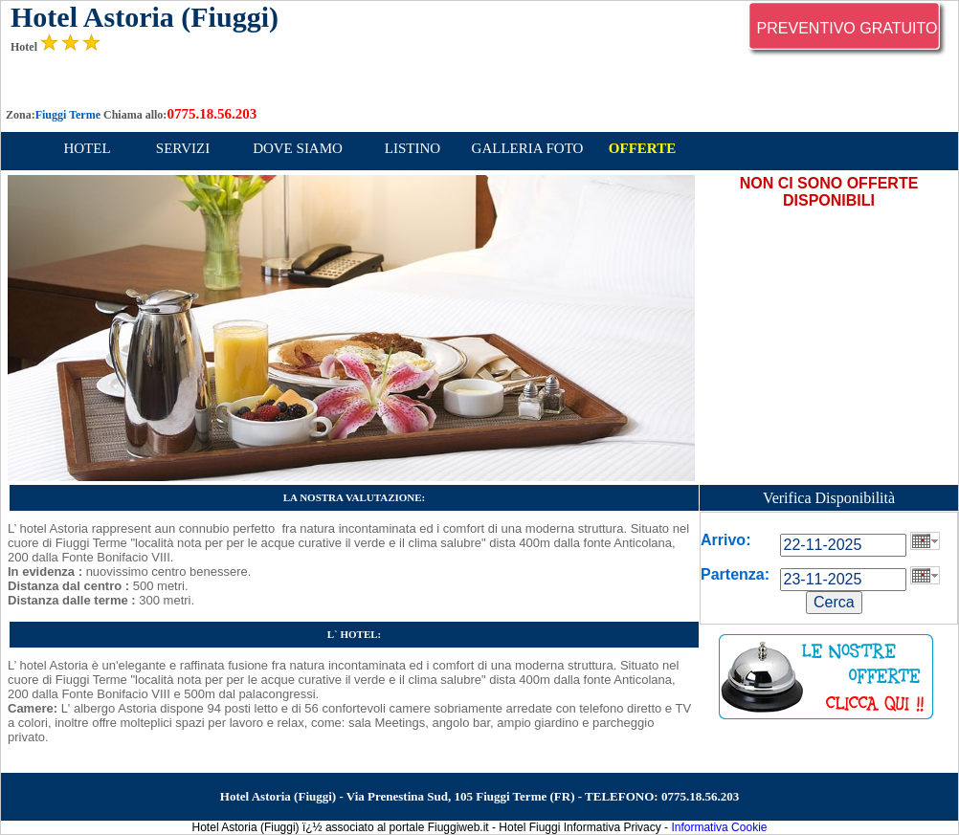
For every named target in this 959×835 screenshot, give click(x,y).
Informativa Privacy (612, 827)
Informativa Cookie (719, 827)
